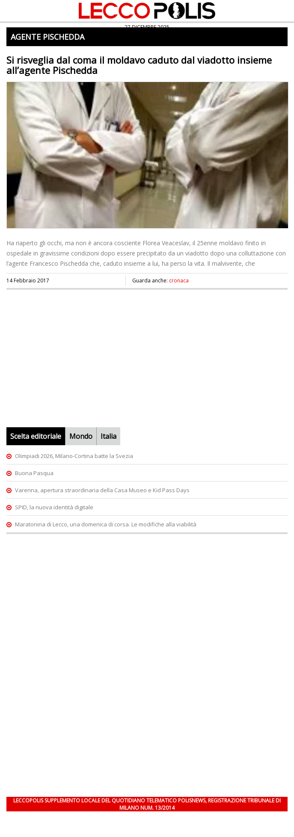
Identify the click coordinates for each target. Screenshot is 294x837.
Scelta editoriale (35, 436)
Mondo (80, 436)
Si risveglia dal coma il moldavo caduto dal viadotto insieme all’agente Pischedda (139, 65)
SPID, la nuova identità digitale (54, 507)
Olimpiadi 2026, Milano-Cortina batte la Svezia (74, 456)
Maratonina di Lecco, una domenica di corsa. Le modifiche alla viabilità (105, 524)
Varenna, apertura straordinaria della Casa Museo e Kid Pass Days (102, 490)
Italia (108, 436)
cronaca (179, 280)
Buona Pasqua (34, 473)
